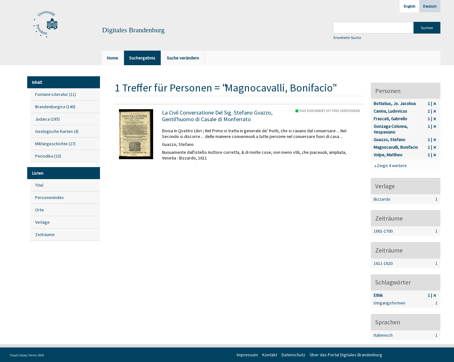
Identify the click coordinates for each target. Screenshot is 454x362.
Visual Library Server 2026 (26, 355)
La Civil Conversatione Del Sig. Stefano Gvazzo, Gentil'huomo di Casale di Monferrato (217, 116)
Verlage (42, 222)
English (409, 6)
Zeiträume (45, 234)
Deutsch (430, 6)
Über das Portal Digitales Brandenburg (346, 355)
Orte (39, 210)
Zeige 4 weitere (392, 165)
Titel (39, 185)
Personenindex (49, 197)
